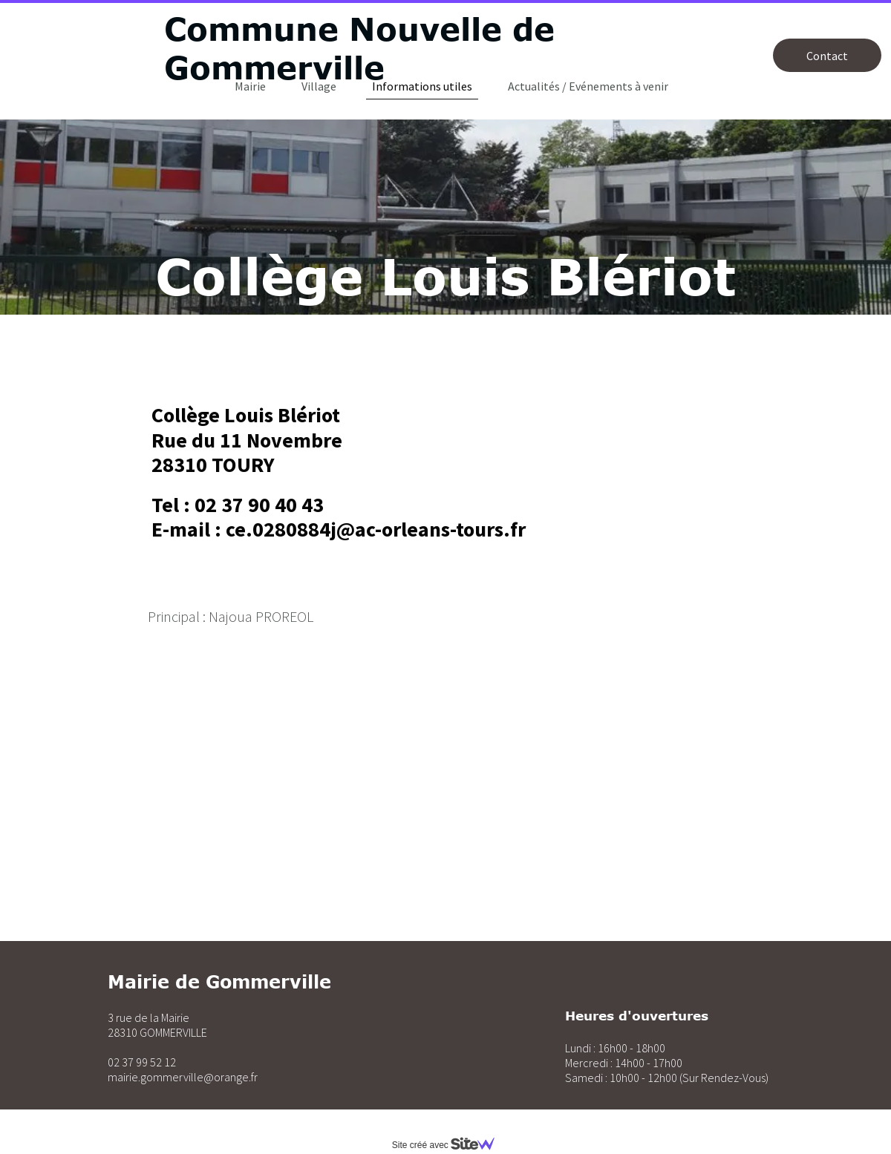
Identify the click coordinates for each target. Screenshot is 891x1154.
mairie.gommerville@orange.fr (183, 1076)
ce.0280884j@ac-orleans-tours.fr (376, 529)
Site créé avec (449, 1145)
